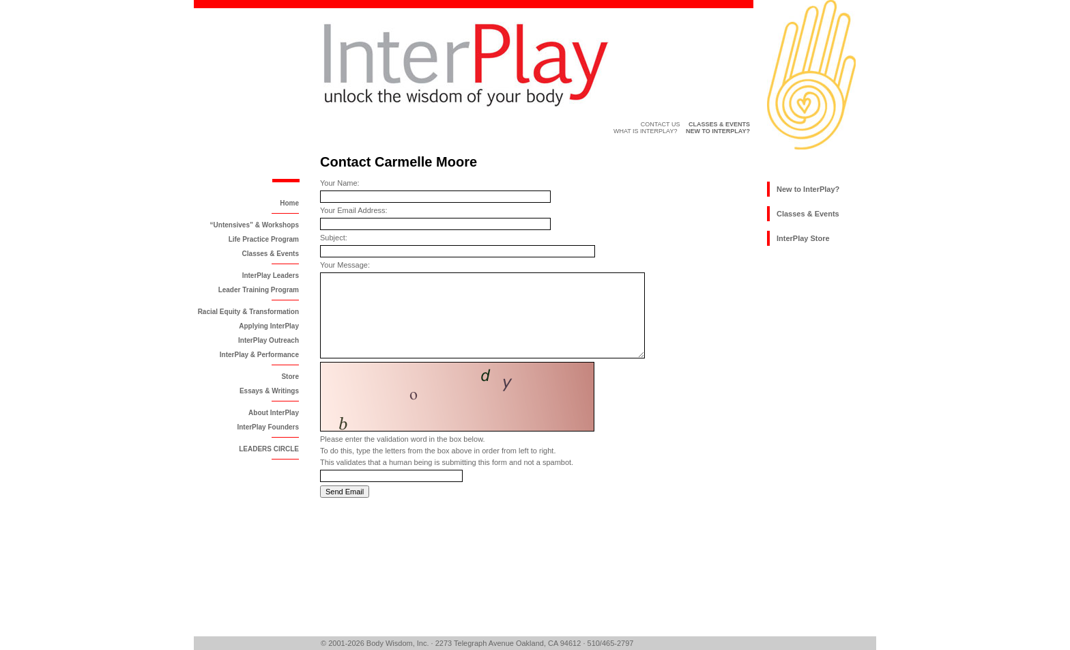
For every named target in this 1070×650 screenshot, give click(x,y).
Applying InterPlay (269, 326)
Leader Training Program (258, 290)
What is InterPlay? (645, 131)
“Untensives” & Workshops (254, 225)
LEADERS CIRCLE (269, 449)
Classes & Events (270, 253)
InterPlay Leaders (270, 275)
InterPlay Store (803, 238)
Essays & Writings (269, 391)
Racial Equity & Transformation (248, 311)
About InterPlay (273, 412)
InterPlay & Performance (259, 354)
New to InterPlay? (808, 189)
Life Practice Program (264, 239)
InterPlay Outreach (268, 340)
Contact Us (660, 124)
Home (289, 203)
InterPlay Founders (268, 427)
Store (290, 376)
